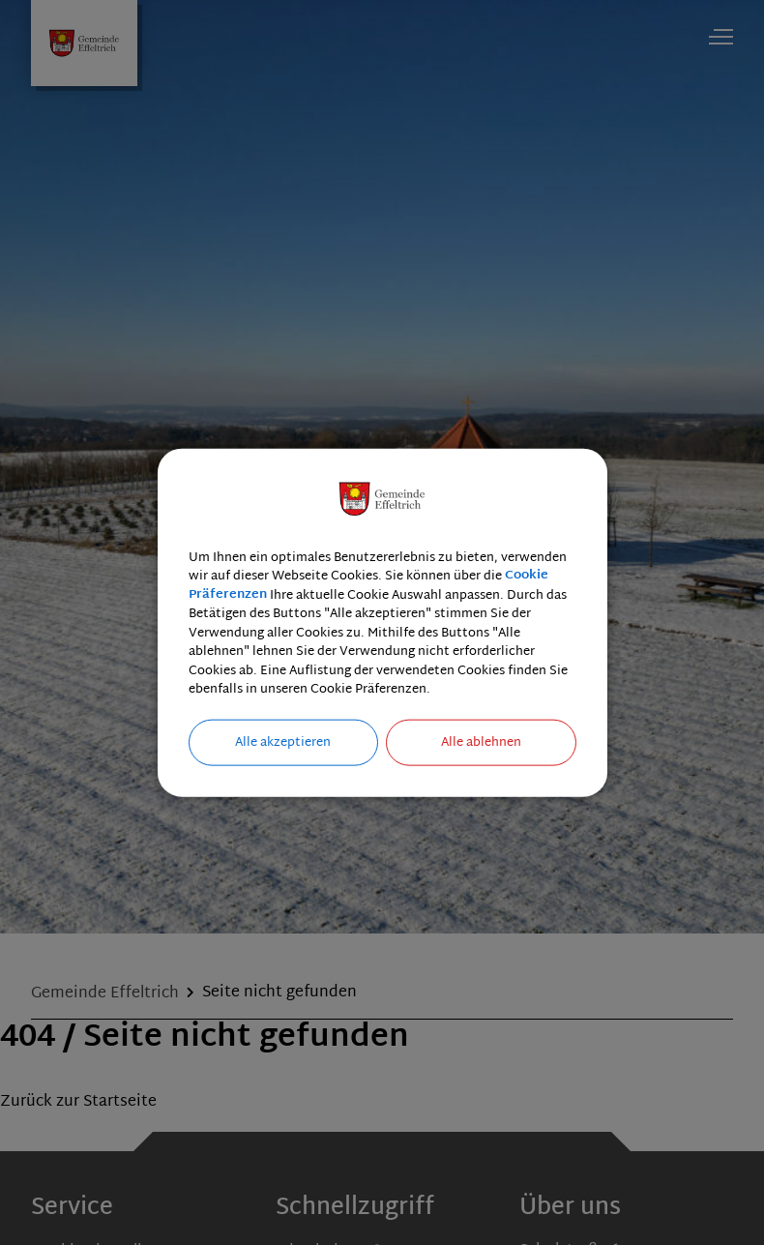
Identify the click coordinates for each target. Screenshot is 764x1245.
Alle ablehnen (481, 742)
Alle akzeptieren (283, 742)
